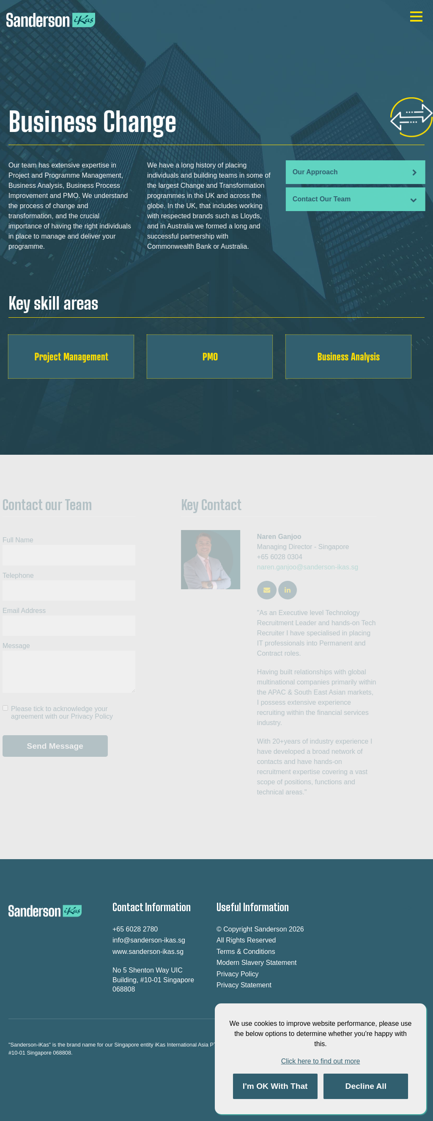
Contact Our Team (354, 199)
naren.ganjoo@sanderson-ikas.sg (310, 567)
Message (14, 645)
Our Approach (354, 172)
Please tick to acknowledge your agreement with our (60, 712)
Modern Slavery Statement (256, 962)
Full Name (15, 540)
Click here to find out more (320, 1061)
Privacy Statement (243, 985)
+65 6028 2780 (135, 929)
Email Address (22, 610)
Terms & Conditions (245, 951)
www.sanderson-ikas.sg (148, 951)
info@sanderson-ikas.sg (148, 940)
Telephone (16, 575)
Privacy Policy (90, 716)
